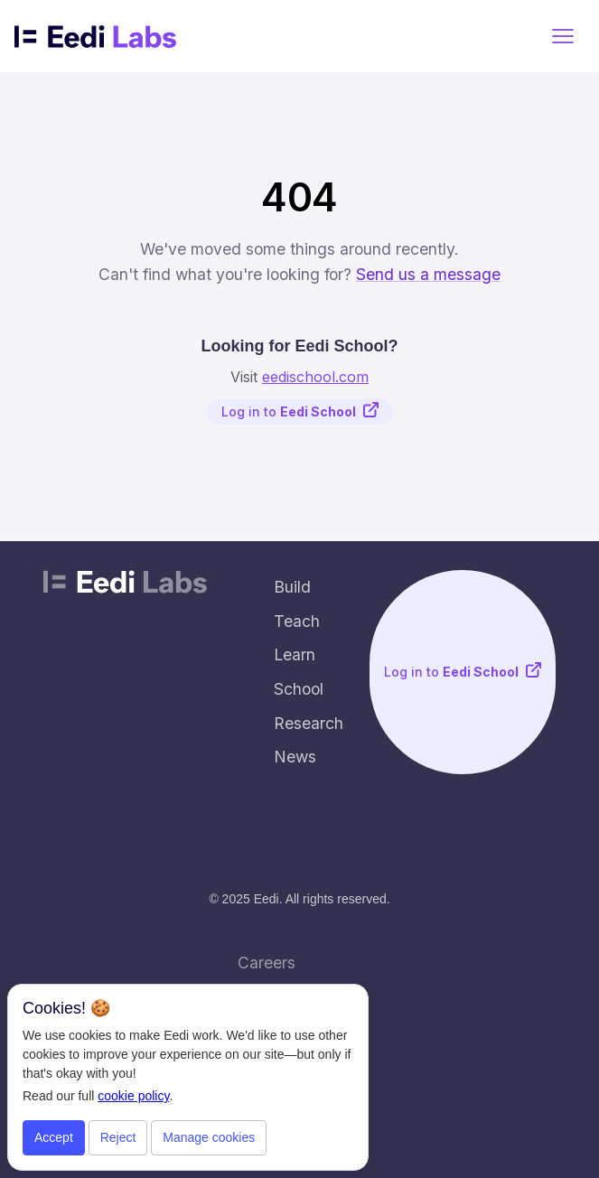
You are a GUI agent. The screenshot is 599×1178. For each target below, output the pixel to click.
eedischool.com (315, 377)
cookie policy (133, 1096)
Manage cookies (209, 1137)
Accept (53, 1137)
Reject (118, 1137)
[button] (563, 36)
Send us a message (428, 274)
